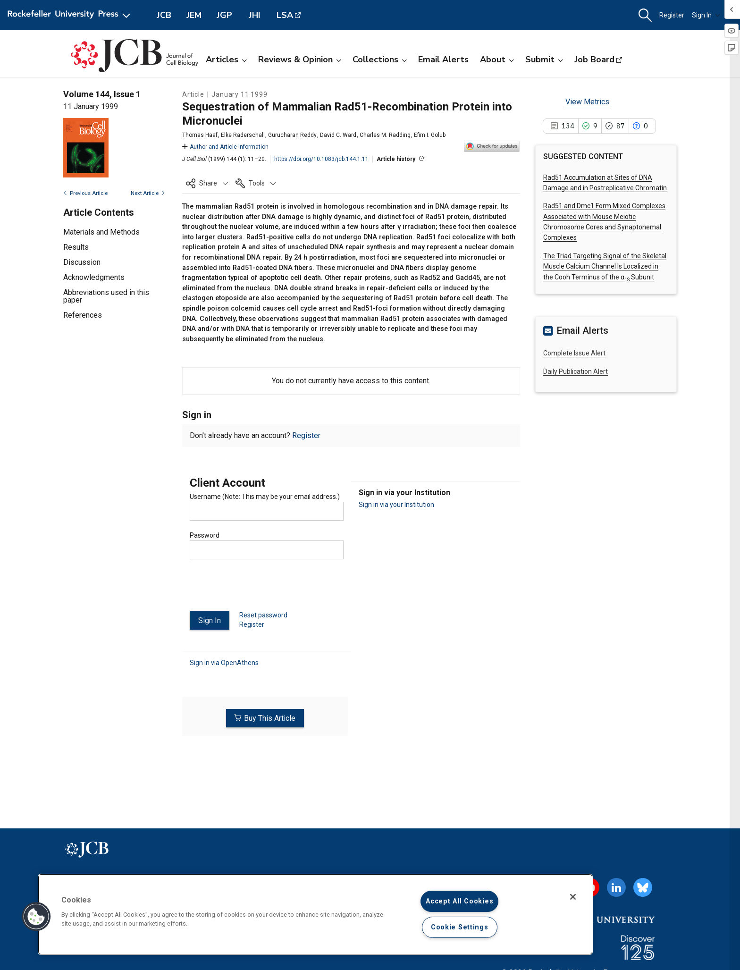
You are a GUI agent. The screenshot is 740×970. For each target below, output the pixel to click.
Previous (85, 193)
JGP (224, 15)
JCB (164, 15)
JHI (255, 15)
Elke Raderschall (243, 135)
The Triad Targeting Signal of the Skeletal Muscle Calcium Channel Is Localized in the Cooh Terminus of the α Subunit (604, 266)
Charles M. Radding (385, 135)
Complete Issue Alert (574, 353)
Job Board (594, 59)
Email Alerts (443, 59)
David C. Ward (338, 135)
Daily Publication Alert (575, 371)
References (82, 315)
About (497, 59)
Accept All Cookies (459, 901)
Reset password (263, 615)
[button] (645, 15)
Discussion (82, 262)
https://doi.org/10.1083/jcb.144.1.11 (321, 159)
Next (148, 193)
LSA (285, 15)
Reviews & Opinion (299, 59)
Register (671, 15)
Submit (544, 59)
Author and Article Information (225, 146)
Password (204, 535)
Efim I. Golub (430, 135)
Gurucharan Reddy (292, 135)
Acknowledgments (94, 277)
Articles (226, 59)
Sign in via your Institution (396, 504)
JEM (194, 15)
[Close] (573, 896)
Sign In (706, 15)
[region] (315, 914)
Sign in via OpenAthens (224, 662)
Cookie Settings (459, 927)
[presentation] (261, 589)
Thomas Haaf (200, 135)
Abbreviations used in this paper (106, 296)
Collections (380, 59)
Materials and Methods (101, 232)
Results (76, 247)
